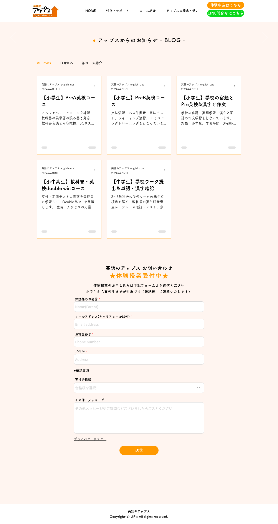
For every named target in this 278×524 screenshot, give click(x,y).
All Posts (44, 63)
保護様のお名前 (86, 299)
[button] (90, 439)
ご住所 (80, 351)
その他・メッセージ (89, 400)
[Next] (265, 38)
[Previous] (13, 38)
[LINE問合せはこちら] (225, 13)
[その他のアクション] (96, 87)
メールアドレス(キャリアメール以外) (102, 316)
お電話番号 (83, 334)
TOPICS (66, 63)
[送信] (139, 450)
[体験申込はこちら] (225, 5)
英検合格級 (83, 379)
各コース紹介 (91, 63)
